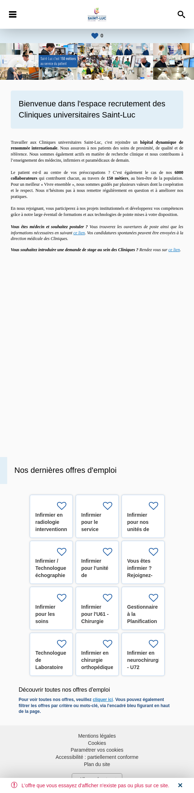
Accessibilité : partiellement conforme (97, 757)
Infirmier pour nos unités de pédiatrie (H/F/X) (138, 529)
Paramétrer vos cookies (97, 750)
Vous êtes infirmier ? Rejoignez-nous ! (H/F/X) (140, 575)
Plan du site (97, 764)
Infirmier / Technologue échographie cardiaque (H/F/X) (51, 575)
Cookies (97, 743)
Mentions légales (97, 736)
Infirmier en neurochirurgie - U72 (145, 660)
